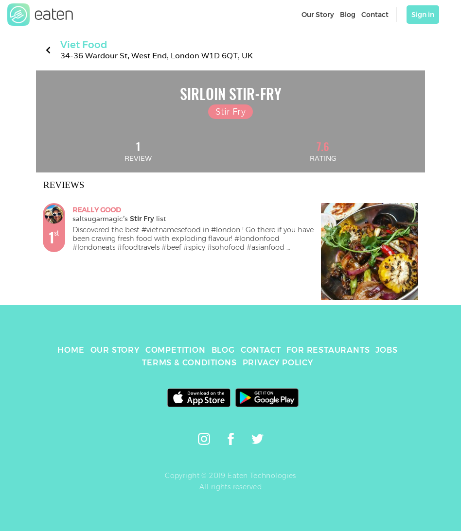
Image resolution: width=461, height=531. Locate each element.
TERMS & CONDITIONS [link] (189, 362)
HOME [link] (70, 350)
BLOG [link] (223, 350)
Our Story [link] (317, 14)
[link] (40, 14)
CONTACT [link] (261, 350)
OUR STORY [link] (115, 350)
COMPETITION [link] (175, 350)
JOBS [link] (386, 350)
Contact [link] (375, 14)
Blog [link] (347, 14)
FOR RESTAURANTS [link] (328, 350)
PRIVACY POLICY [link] (278, 362)
